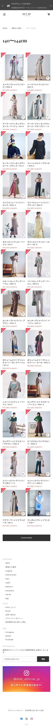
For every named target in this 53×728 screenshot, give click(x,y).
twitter (8, 636)
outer (8, 583)
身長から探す (17, 28)
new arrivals (11, 575)
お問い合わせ (11, 615)
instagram (10, 632)
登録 (43, 659)
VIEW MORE (26, 538)
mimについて (11, 607)
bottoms (9, 587)
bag (7, 598)
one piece (10, 590)
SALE (8, 563)
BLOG (8, 611)
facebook (9, 639)
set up (8, 594)
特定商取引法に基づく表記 (16, 622)
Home (5, 28)
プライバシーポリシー (14, 618)
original (9, 571)
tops (7, 579)
